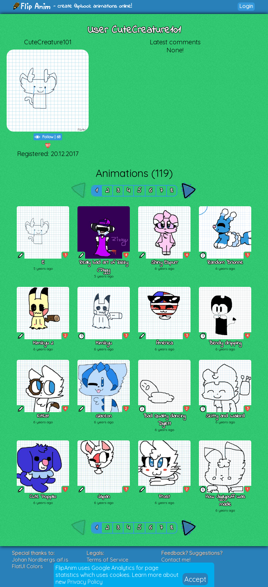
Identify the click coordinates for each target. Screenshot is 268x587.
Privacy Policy (85, 581)
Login (246, 6)
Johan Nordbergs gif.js (40, 559)
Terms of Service (107, 559)
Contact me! (176, 559)
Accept (195, 579)
